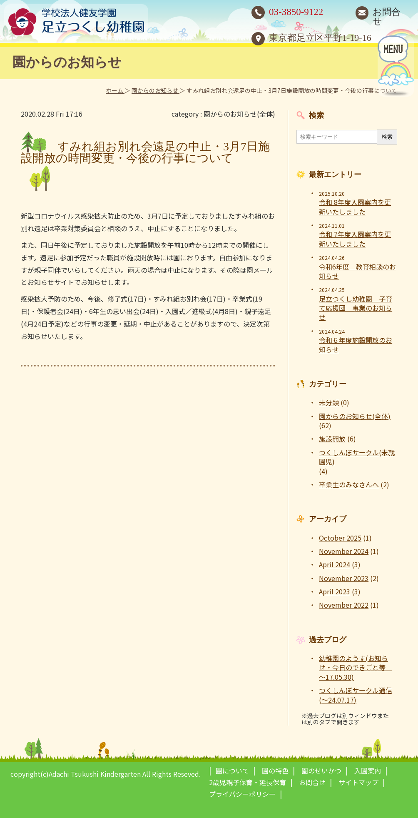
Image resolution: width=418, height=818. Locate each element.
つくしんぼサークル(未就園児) (357, 457)
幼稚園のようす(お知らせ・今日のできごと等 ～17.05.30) (355, 667)
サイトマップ (358, 782)
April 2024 (334, 564)
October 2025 (340, 537)
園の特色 (275, 771)
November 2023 (343, 578)
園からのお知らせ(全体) (239, 114)
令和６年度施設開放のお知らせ (355, 344)
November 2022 (343, 604)
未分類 (329, 402)
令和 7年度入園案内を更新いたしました (355, 238)
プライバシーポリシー (242, 794)
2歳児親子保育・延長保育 (247, 782)
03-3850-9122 (296, 12)
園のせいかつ (321, 771)
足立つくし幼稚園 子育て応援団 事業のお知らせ (355, 308)
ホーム (115, 90)
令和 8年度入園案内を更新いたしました (355, 206)
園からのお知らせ (155, 90)
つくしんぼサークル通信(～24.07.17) (355, 695)
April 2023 (334, 591)
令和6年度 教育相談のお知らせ (357, 271)
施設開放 (332, 438)
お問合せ (387, 16)
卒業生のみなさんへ (349, 484)
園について (232, 771)
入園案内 (367, 771)
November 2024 (343, 551)
